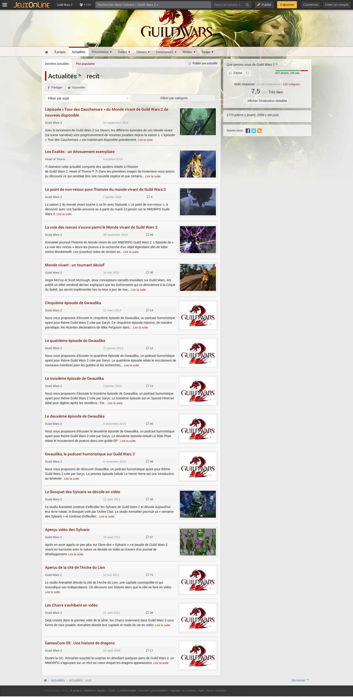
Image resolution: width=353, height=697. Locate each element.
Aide (201, 690)
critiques (291, 84)
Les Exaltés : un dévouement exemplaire (80, 151)
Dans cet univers (227, 5)
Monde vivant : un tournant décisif (74, 265)
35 (149, 424)
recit (91, 76)
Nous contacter (216, 690)
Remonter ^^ (301, 680)
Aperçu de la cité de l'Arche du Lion (75, 567)
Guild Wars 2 (53, 122)
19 (149, 310)
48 (149, 461)
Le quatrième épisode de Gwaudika (75, 340)
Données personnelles (153, 690)
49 (149, 235)
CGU (112, 690)
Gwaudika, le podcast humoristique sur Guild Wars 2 (90, 453)
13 (149, 386)
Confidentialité (127, 690)
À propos (76, 690)
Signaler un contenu (183, 690)
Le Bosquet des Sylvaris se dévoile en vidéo (82, 491)
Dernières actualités (57, 63)
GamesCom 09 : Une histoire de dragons (80, 642)
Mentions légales (95, 690)
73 (149, 575)
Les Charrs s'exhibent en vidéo (71, 605)
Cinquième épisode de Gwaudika (73, 302)
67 (149, 537)
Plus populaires (85, 63)
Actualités (63, 76)
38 (149, 613)
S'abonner (287, 5)
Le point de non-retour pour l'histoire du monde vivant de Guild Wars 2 (105, 189)
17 (149, 650)
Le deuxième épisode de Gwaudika (74, 416)
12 (149, 348)
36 (149, 272)
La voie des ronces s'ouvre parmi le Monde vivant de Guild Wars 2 (101, 227)
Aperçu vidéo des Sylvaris (67, 529)
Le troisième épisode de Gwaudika (74, 378)
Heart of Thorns (55, 159)
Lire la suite (145, 140)
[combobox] (88, 98)
